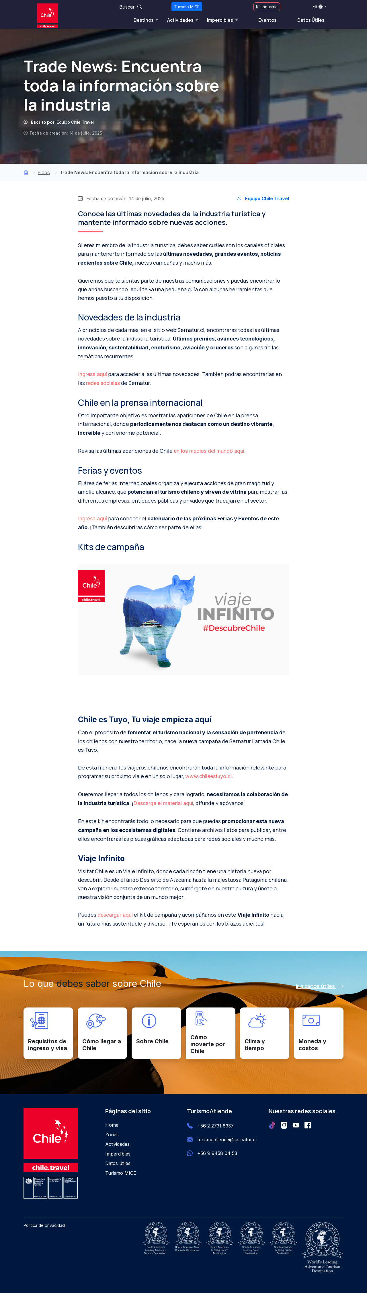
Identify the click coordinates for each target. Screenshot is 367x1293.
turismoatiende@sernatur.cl (227, 1139)
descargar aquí (115, 915)
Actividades (180, 20)
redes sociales (103, 383)
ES (318, 6)
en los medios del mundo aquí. (210, 451)
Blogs (44, 172)
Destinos (144, 20)
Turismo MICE (187, 6)
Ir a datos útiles (319, 986)
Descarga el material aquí (163, 803)
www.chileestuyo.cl (208, 776)
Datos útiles (117, 1163)
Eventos (267, 20)
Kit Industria (267, 6)
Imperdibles (220, 20)
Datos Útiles (311, 20)
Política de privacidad (44, 1225)
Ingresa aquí (92, 374)
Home (111, 1125)
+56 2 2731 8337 (215, 1126)
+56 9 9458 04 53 (217, 1153)
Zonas (112, 1134)
